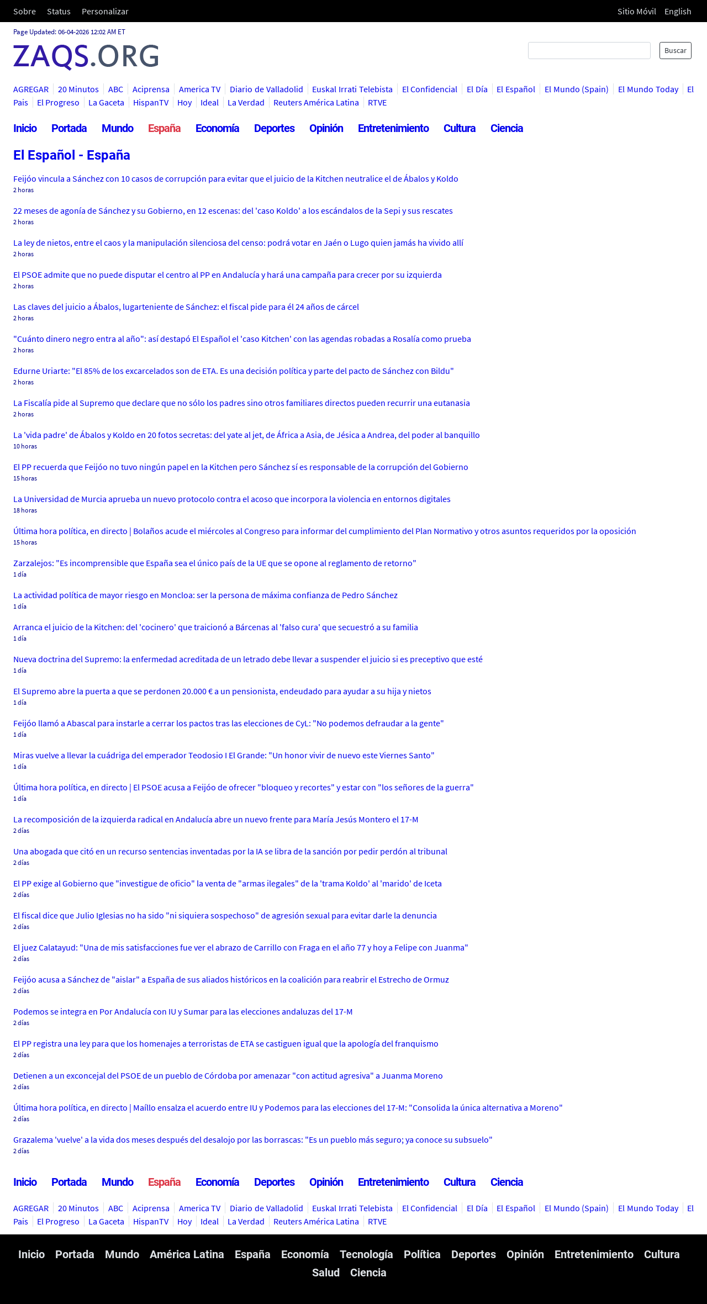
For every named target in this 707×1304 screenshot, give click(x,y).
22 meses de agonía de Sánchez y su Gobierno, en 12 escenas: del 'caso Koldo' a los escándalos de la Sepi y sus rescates (233, 210)
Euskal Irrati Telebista (352, 88)
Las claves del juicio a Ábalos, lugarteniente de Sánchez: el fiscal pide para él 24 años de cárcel (186, 306)
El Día (477, 88)
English (678, 11)
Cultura (460, 128)
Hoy (184, 102)
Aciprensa (151, 88)
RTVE (377, 102)
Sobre (24, 11)
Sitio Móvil (637, 11)
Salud (326, 1272)
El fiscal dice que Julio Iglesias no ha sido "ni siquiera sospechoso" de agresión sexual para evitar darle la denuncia (225, 915)
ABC (115, 88)
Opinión (326, 128)
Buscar (675, 50)
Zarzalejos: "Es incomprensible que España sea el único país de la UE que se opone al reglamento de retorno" (214, 562)
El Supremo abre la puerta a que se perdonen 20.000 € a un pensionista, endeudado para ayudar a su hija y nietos (222, 690)
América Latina (187, 1254)
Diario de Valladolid (266, 88)
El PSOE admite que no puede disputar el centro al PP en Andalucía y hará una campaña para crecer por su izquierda (227, 274)
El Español (516, 88)
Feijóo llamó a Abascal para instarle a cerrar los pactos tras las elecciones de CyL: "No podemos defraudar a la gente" (228, 722)
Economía (217, 128)
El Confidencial (430, 88)
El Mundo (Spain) (577, 88)
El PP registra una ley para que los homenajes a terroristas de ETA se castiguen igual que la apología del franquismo (226, 1043)
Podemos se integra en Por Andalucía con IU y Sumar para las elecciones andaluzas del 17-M (183, 1011)
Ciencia (506, 128)
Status (59, 11)
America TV (200, 88)
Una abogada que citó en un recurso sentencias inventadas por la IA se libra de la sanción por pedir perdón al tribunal (230, 851)
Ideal (210, 102)
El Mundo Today (648, 88)
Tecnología (366, 1254)
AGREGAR (31, 88)
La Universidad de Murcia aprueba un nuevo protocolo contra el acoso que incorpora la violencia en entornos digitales (232, 498)
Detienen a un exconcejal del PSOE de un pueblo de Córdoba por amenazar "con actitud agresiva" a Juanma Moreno (228, 1075)
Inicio (24, 128)
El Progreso (58, 102)
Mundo (117, 128)
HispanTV (150, 102)
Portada (69, 128)
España (164, 128)
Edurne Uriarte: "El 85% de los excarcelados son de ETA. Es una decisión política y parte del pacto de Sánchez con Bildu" (233, 370)
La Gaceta (106, 102)
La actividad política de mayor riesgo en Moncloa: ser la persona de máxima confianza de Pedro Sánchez (205, 594)
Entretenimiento (393, 128)
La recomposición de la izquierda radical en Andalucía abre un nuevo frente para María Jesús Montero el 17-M (216, 819)
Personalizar (105, 11)
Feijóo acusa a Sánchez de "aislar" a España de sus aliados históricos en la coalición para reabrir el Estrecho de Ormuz (231, 979)
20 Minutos (78, 88)
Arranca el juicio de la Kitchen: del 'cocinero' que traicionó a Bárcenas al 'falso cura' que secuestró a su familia (215, 626)
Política (422, 1254)
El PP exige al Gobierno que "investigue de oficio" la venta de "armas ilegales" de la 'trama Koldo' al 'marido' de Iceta (227, 883)
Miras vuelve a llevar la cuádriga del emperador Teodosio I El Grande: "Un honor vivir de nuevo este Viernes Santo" (224, 755)
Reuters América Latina (316, 102)
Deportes (274, 128)
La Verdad (246, 102)
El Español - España (71, 155)
